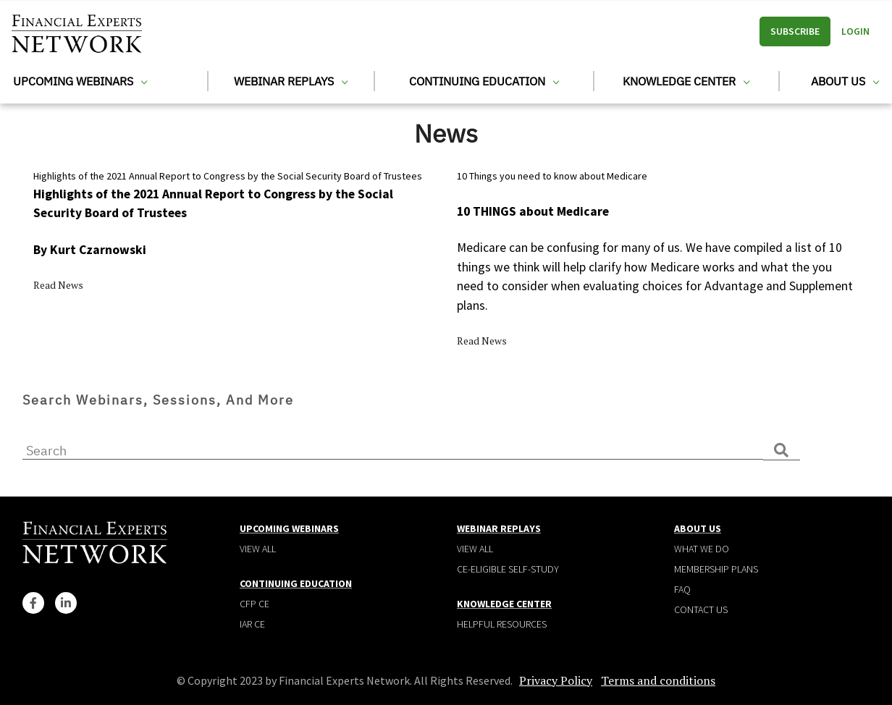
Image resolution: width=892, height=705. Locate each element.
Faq (682, 589)
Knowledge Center (686, 81)
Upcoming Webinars (80, 81)
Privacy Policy (555, 680)
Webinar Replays (291, 81)
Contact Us (701, 609)
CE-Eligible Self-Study (508, 568)
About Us (845, 81)
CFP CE (254, 603)
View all (258, 548)
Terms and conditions (658, 680)
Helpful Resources (502, 623)
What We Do (701, 548)
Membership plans (716, 568)
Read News (58, 285)
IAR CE (252, 623)
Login (855, 31)
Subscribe (795, 31)
